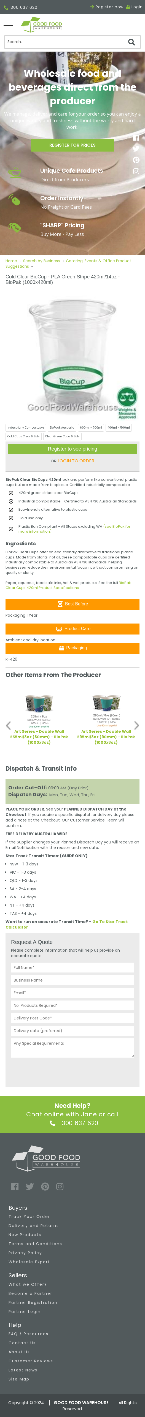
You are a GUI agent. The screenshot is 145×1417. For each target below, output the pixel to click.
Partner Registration (33, 1302)
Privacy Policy (25, 1253)
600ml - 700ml (91, 428)
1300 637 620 (20, 8)
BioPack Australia (62, 428)
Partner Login (25, 1311)
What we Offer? (28, 1284)
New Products (25, 1234)
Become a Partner (30, 1293)
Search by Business (41, 261)
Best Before (72, 604)
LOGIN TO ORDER (76, 461)
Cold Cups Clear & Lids (23, 436)
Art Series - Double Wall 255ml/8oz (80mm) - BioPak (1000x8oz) (39, 737)
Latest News (23, 1370)
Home (12, 261)
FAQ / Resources (29, 1334)
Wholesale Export (29, 1262)
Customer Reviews (31, 1361)
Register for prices (72, 145)
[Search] (72, 42)
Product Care (73, 629)
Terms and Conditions (35, 1243)
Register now (106, 7)
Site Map (19, 1379)
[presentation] (53, 1071)
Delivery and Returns (34, 1225)
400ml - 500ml (119, 428)
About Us (19, 1352)
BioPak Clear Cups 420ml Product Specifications (68, 585)
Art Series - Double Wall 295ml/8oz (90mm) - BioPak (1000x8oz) (106, 737)
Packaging (72, 647)
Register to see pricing (72, 449)
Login (137, 7)
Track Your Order (29, 1216)
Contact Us (22, 1343)
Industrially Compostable (25, 428)
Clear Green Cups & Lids (62, 436)
